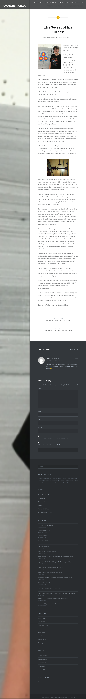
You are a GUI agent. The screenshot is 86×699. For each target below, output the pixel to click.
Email (40, 419)
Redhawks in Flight (43, 541)
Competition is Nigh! (44, 530)
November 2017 (42, 662)
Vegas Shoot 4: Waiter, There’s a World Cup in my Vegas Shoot (55, 556)
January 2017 (42, 670)
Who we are (38, 2)
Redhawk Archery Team (74, 2)
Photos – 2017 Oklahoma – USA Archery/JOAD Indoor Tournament (57, 593)
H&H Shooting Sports (46, 85)
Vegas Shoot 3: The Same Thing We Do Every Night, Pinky (54, 562)
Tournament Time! (43, 535)
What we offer (50, 2)
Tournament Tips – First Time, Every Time (50, 603)
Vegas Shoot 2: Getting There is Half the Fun (50, 567)
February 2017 (42, 666)
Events (60, 2)
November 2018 (42, 659)
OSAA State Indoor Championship (47, 583)
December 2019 (42, 655)
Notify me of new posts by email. (49, 444)
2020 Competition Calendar (46, 525)
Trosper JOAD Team (54, 6)
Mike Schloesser (52, 87)
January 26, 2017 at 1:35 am (54, 360)
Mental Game (58, 23)
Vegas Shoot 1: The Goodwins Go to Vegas (50, 572)
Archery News (42, 618)
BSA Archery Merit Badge (73, 6)
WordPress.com (71, 697)
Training (40, 643)
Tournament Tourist (43, 546)
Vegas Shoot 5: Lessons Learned (47, 551)
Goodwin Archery (14, 5)
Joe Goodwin (53, 37)
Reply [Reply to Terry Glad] (76, 358)
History (40, 629)
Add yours (74, 349)
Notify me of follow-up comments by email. (53, 438)
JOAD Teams (41, 632)
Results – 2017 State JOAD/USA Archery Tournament (53, 598)
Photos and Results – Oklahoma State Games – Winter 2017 (55, 577)
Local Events (41, 636)
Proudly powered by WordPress (48, 697)
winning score (67, 70)
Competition (41, 621)
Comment (41, 388)
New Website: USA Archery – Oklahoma (49, 588)
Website (40, 427)
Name (40, 411)
